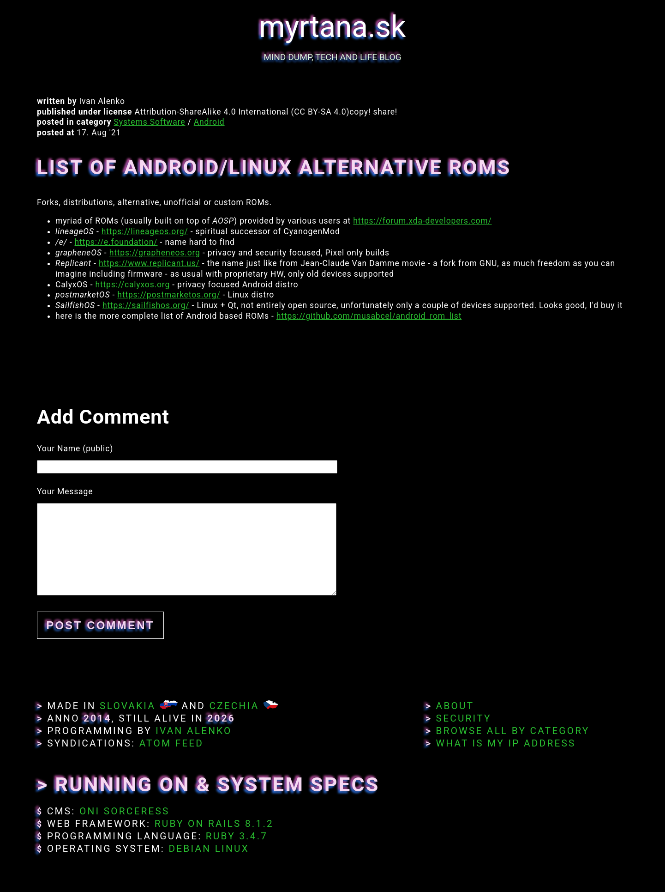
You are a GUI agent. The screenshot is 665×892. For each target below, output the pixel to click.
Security (463, 718)
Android (209, 122)
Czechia (234, 705)
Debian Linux (208, 848)
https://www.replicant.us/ (149, 263)
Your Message (65, 491)
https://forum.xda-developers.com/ (422, 220)
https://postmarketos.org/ (168, 294)
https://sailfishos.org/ (146, 305)
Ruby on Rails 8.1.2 (214, 823)
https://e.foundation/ (116, 242)
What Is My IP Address (506, 743)
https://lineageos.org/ (145, 231)
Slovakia (128, 705)
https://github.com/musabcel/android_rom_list (368, 316)
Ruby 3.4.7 (237, 836)
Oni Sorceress (124, 811)
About (455, 705)
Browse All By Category (513, 730)
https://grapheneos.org (154, 252)
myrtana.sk (332, 27)
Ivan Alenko (194, 730)
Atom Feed (171, 743)
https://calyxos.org (133, 284)
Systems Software (150, 122)
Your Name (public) (75, 448)
